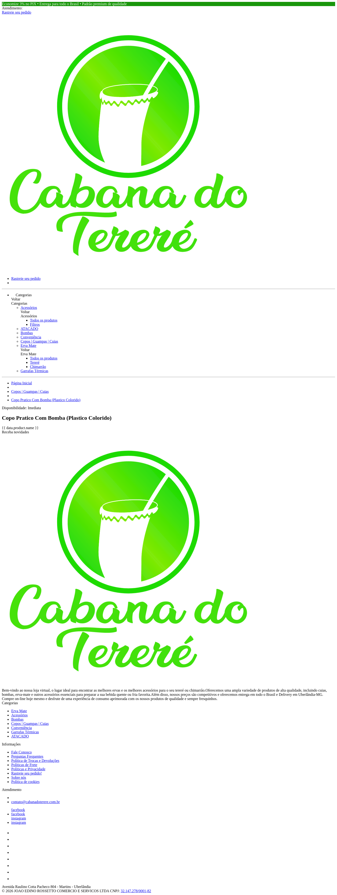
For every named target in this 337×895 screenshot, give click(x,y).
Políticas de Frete (24, 765)
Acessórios (29, 308)
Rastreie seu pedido (16, 12)
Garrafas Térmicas (34, 371)
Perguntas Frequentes (27, 756)
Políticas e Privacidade (28, 769)
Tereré (35, 362)
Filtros (35, 324)
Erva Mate (28, 346)
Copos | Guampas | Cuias (39, 341)
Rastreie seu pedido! (26, 773)
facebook (18, 810)
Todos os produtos (43, 320)
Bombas (27, 333)
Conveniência (31, 337)
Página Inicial (21, 383)
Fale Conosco (21, 752)
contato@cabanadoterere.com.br (35, 802)
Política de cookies (25, 782)
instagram (18, 818)
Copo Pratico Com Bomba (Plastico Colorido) (46, 400)
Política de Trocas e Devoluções (35, 761)
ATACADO (29, 329)
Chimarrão (38, 367)
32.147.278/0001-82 (136, 891)
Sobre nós (18, 777)
